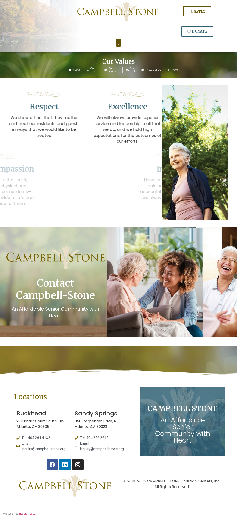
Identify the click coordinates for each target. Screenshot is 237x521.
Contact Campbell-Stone (55, 289)
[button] (118, 43)
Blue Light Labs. (27, 513)
